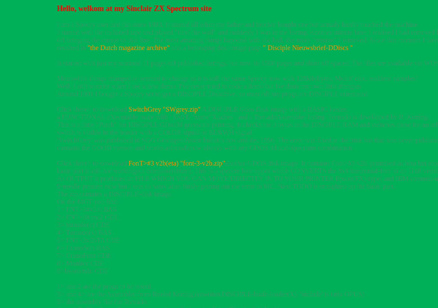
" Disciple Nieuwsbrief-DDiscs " (308, 47)
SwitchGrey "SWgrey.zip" (164, 109)
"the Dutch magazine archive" (128, 47)
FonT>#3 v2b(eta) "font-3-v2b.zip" (176, 163)
